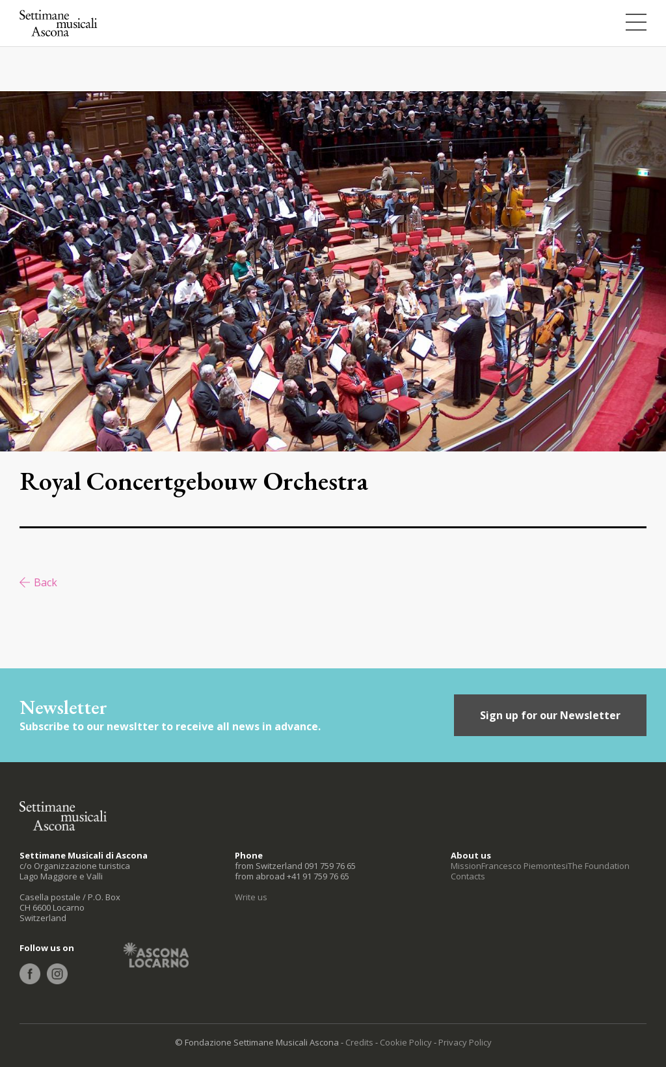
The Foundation (599, 866)
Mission (466, 866)
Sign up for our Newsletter (550, 715)
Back (45, 582)
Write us (251, 897)
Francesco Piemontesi (524, 866)
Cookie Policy (406, 1042)
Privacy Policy (465, 1042)
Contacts (468, 876)
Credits (359, 1042)
